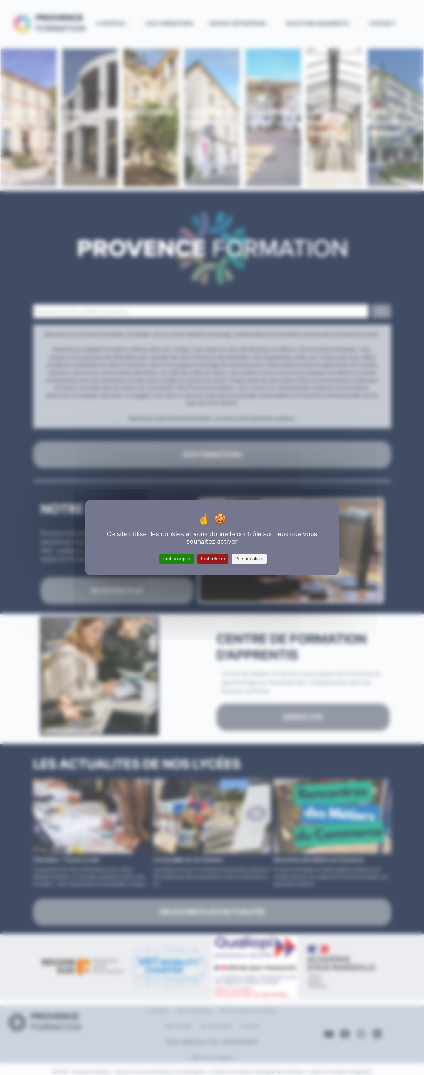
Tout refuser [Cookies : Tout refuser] (212, 558)
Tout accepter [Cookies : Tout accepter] (176, 558)
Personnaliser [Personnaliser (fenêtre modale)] (249, 558)
